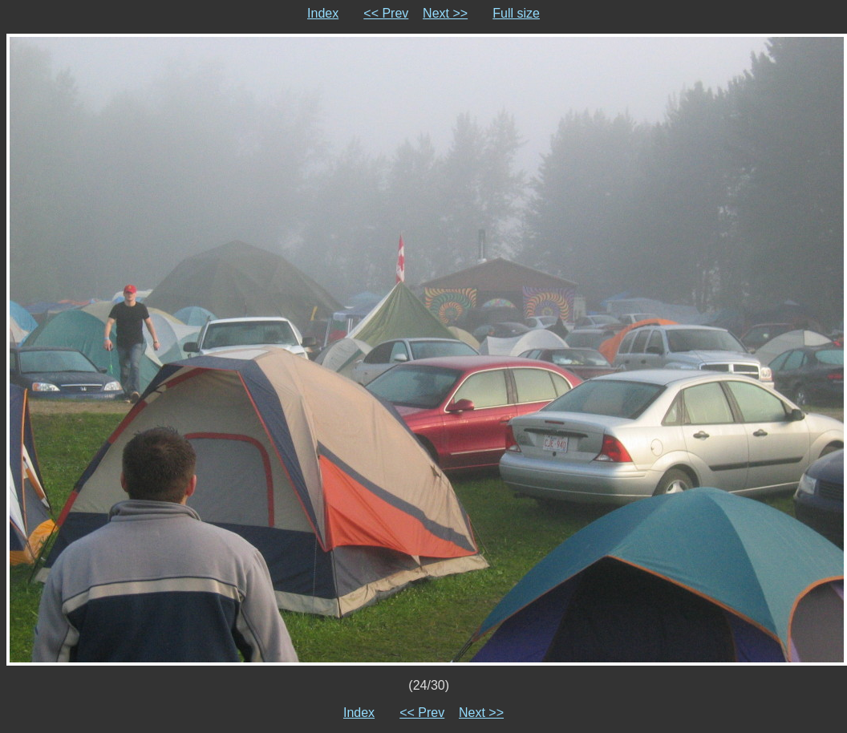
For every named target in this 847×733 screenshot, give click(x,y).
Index (322, 13)
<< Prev (385, 13)
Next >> (445, 13)
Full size (516, 13)
